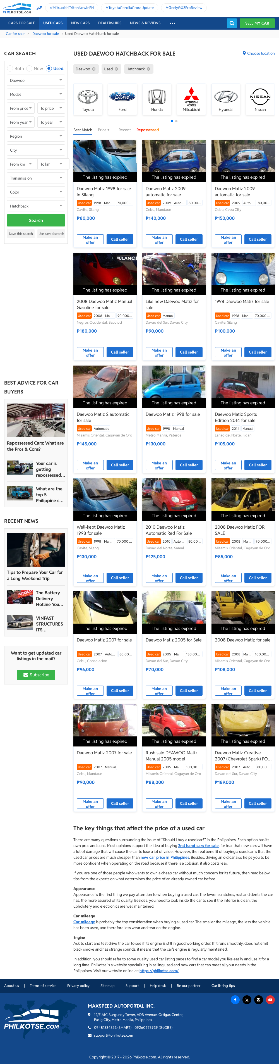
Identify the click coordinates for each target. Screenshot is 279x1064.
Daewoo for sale (45, 33)
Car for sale (15, 33)
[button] (172, 121)
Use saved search (51, 234)
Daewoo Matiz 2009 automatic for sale (166, 192)
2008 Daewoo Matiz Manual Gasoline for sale (104, 305)
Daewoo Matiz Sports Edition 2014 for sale (236, 417)
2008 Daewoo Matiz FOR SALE (240, 530)
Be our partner (189, 985)
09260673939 (146, 1027)
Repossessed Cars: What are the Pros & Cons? (35, 446)
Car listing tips (223, 985)
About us (11, 985)
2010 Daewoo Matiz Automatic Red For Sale (169, 530)
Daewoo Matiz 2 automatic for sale (103, 417)
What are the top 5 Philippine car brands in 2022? (50, 495)
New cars (80, 23)
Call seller (120, 239)
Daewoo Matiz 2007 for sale (104, 640)
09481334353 (105, 1027)
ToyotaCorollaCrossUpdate (131, 7)
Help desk (158, 985)
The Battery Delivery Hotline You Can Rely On (48, 598)
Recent (125, 129)
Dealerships (110, 23)
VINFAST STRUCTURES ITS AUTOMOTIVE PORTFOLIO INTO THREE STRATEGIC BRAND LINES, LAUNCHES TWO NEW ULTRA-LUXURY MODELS (50, 624)
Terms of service (43, 985)
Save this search (21, 234)
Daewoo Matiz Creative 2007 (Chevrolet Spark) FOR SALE (243, 756)
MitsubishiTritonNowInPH (73, 7)
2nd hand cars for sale (198, 845)
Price (105, 129)
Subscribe (36, 675)
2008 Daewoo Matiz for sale (243, 640)
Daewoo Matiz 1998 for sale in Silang (104, 192)
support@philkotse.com (113, 1035)
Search (36, 220)
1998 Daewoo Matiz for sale (242, 301)
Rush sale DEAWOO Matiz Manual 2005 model (172, 756)
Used (58, 68)
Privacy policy (78, 985)
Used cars (53, 23)
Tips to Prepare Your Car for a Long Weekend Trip (35, 575)
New (38, 68)
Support (132, 985)
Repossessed (147, 129)
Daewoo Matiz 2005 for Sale (174, 640)
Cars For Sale (21, 23)
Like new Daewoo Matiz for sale (172, 305)
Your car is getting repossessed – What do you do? (50, 469)
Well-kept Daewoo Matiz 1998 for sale (101, 530)
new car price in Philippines (165, 857)
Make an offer (90, 239)
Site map (107, 985)
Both (19, 68)
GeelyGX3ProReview (185, 7)
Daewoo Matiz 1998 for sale (173, 414)
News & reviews (145, 23)
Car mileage (84, 921)
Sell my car (257, 23)
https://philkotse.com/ (159, 970)
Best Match (82, 129)
